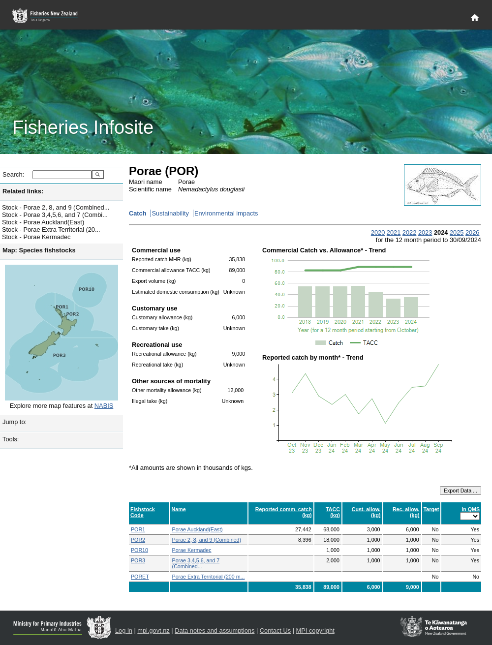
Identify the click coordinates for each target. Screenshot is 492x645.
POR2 (138, 540)
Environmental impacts (226, 213)
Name (179, 509)
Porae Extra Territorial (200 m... (208, 577)
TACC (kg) (333, 512)
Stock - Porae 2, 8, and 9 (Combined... (55, 207)
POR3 (138, 560)
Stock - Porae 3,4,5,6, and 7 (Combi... (55, 214)
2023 (425, 232)
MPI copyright (315, 630)
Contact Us (275, 630)
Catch (138, 213)
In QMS (470, 509)
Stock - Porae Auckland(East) (43, 222)
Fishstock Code (142, 512)
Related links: (22, 191)
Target (431, 509)
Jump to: (14, 422)
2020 (378, 232)
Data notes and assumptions (214, 630)
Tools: (10, 439)
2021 (393, 232)
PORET (140, 577)
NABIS (103, 405)
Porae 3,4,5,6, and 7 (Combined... (196, 563)
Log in (123, 630)
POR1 (138, 529)
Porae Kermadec (192, 550)
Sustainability (170, 213)
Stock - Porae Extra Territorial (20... (51, 229)
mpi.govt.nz (153, 630)
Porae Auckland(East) (197, 529)
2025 (456, 232)
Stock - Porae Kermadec (36, 237)
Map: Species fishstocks (39, 250)
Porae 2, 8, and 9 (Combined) (206, 540)
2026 (472, 232)
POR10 (139, 550)
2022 (409, 232)
